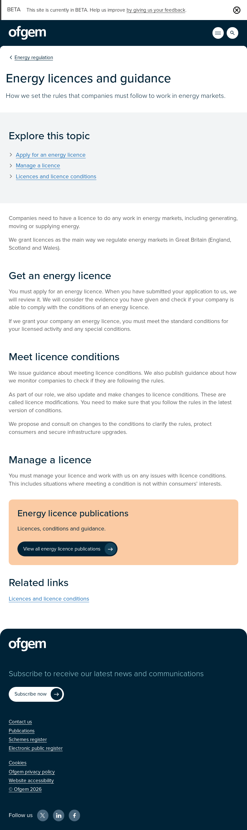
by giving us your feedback (156, 10)
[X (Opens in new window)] (43, 815)
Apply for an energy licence (51, 155)
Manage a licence (38, 165)
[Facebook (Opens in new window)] (74, 815)
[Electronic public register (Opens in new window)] (36, 748)
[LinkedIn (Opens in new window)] (59, 815)
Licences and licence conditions (56, 176)
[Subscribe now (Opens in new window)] (36, 694)
